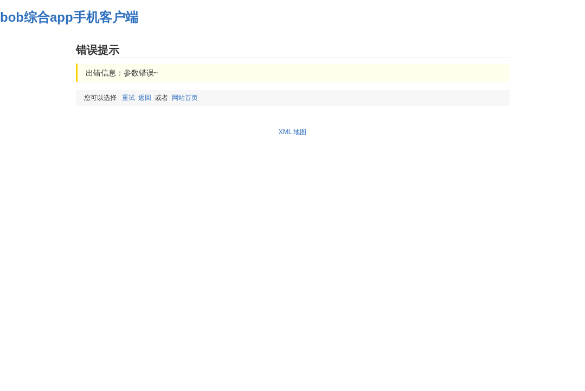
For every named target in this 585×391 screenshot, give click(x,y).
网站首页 (185, 98)
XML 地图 (293, 132)
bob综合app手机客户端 (69, 17)
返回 (144, 98)
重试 (128, 98)
